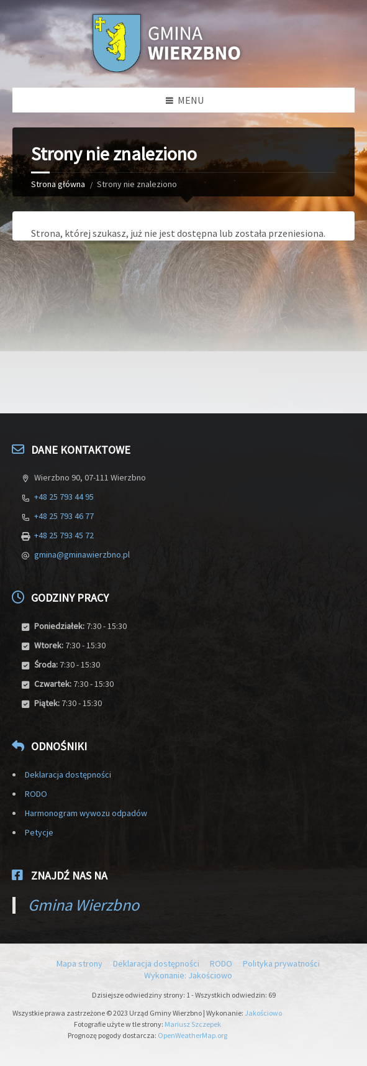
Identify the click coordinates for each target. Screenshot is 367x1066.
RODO (36, 793)
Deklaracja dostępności (68, 774)
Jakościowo (263, 1013)
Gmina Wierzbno (83, 904)
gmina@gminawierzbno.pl (82, 554)
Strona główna (58, 184)
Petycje (39, 832)
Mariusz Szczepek (193, 1024)
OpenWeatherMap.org (192, 1035)
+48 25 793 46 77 (64, 516)
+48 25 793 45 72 (64, 535)
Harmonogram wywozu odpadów (86, 813)
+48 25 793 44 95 (64, 496)
